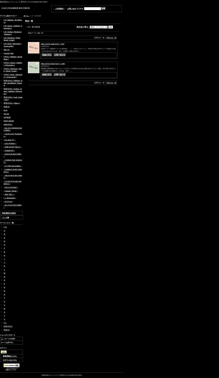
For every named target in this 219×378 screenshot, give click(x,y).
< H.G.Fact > (8, 202)
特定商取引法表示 (9, 213)
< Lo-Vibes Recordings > (13, 166)
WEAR (6, 114)
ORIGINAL (8, 125)
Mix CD (6, 50)
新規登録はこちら (10, 356)
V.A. (5, 323)
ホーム (26, 16)
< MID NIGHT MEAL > (12, 147)
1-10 (5, 227)
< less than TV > (9, 140)
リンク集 (5, 218)
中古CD (6, 107)
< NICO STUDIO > (11, 187)
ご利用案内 (59, 9)
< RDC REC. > (9, 194)
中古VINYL (8, 326)
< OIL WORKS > (10, 144)
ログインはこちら (10, 360)
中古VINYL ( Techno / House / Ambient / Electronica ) (13, 91)
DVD (5, 110)
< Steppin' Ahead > (11, 191)
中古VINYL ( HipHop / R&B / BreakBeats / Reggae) (13, 83)
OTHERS (7, 117)
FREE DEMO (9, 121)
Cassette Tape (9, 53)
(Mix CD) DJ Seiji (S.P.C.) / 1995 (53, 64)
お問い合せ (71, 9)
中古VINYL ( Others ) (12, 103)
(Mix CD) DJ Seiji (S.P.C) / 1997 (52, 44)
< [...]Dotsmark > (10, 198)
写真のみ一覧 (111, 38)
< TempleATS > (9, 151)
